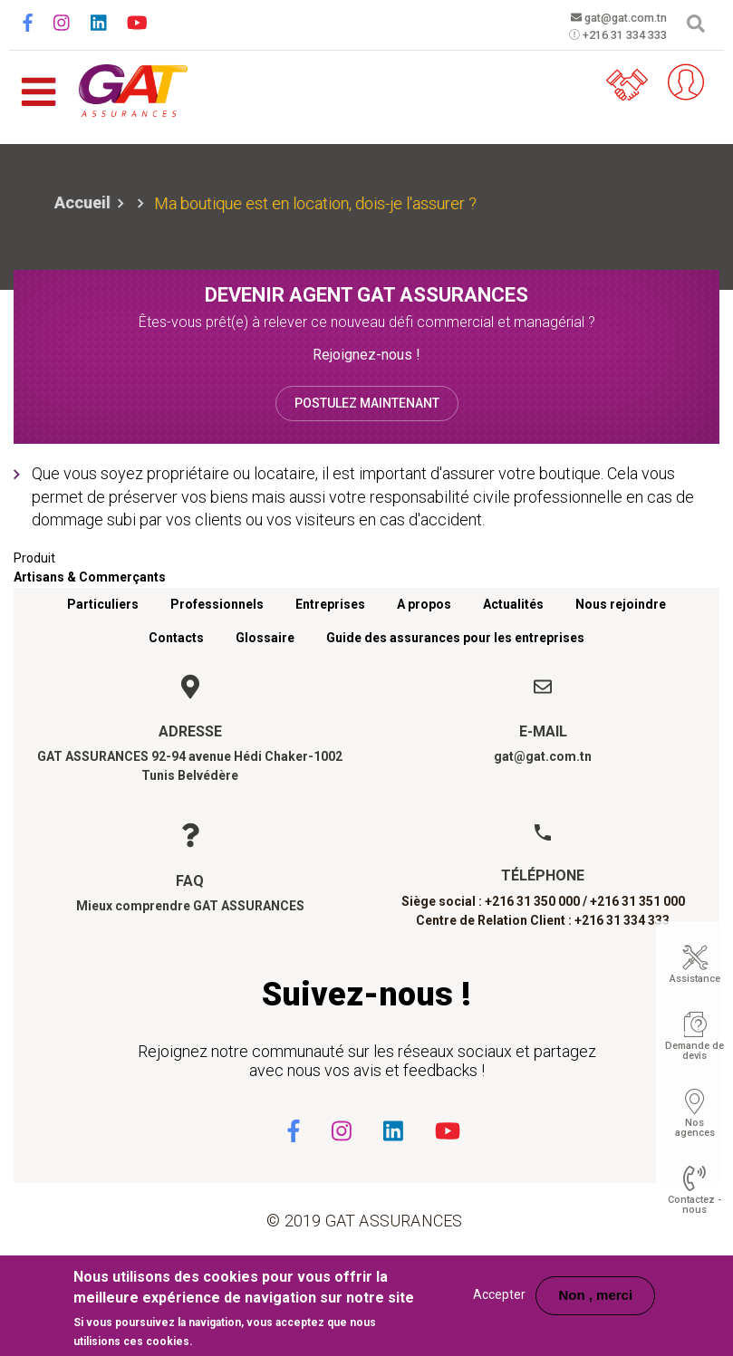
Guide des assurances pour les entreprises (455, 637)
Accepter (499, 1294)
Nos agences (695, 1128)
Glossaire (265, 637)
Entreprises (330, 604)
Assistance (695, 979)
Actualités (513, 604)
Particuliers (103, 604)
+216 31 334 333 (605, 37)
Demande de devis (694, 1051)
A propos (424, 604)
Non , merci (595, 1295)
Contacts (176, 637)
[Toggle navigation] (38, 83)
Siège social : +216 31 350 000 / (494, 901)
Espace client (674, 82)
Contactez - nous (694, 1205)
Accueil (82, 202)
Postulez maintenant (366, 403)
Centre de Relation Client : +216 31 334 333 (543, 920)
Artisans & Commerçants (90, 577)
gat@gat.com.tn (605, 18)
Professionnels (217, 604)
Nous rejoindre (620, 604)
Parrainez (619, 82)
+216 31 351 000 (637, 901)
